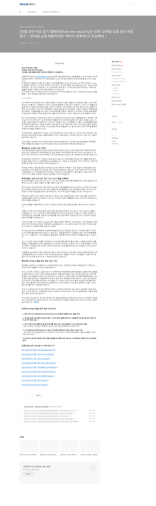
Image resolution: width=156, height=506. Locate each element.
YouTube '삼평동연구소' (51, 12)
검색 (129, 4)
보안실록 (115, 91)
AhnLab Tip (115, 97)
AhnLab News (117, 65)
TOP (134, 504)
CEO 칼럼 (115, 88)
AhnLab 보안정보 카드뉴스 (120, 81)
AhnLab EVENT (117, 101)
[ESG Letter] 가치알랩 (119, 104)
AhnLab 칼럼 (116, 85)
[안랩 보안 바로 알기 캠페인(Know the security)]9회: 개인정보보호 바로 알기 (49, 410)
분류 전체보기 (117, 62)
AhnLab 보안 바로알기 (42, 407)
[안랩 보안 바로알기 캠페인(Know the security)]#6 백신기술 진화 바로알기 (49, 419)
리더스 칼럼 (116, 94)
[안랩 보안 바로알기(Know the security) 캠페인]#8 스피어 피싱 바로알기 (48, 413)
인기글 (120, 122)
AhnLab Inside (116, 69)
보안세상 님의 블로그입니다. (31, 469)
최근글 (113, 122)
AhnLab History (117, 72)
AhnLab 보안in (28, 407)
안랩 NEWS (32, 12)
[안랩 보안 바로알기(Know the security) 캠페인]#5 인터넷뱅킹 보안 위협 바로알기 (51, 421)
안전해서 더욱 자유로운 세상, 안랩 (36, 466)
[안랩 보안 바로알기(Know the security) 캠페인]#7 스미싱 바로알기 (46, 416)
